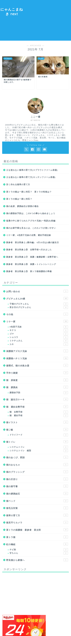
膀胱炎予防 (39, 392)
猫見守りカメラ (37, 522)
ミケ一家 (37, 321)
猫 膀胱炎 (37, 387)
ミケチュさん (39, 340)
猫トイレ (37, 441)
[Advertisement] (47, 20)
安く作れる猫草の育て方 (18, 184)
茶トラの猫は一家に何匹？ (19, 199)
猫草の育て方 (37, 515)
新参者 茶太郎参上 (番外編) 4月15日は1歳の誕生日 (32, 242)
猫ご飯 (37, 429)
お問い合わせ (37, 291)
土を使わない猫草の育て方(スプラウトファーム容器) (32, 170)
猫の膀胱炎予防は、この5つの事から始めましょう (30, 213)
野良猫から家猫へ (37, 559)
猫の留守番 (37, 486)
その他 (37, 314)
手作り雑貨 (37, 372)
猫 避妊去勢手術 (37, 406)
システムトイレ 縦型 (39, 450)
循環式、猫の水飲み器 (37, 365)
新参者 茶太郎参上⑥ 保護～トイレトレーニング (31, 264)
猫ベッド (37, 500)
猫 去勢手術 (39, 412)
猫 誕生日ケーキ (37, 399)
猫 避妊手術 (39, 415)
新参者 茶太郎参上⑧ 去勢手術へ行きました (29, 250)
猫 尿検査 (37, 380)
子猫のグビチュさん (39, 304)
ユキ (39, 344)
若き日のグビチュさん (39, 307)
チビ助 (39, 549)
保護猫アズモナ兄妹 (37, 350)
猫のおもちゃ (37, 464)
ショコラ (39, 337)
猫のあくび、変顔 (37, 457)
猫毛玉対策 (37, 507)
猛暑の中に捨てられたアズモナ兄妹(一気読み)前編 (30, 221)
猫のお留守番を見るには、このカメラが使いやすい (31, 228)
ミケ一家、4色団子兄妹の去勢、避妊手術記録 (28, 235)
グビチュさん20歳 (37, 298)
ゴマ (39, 333)
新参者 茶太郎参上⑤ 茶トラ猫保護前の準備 (29, 271)
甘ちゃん (39, 553)
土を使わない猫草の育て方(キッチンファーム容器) (30, 177)
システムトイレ (39, 447)
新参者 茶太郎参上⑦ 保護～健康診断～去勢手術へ (32, 257)
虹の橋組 (37, 544)
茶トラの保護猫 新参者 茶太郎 (37, 529)
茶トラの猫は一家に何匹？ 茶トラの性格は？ (29, 192)
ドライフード (39, 434)
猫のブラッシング (37, 471)
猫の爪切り (37, 479)
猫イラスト (37, 422)
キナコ (39, 330)
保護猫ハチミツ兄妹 (37, 358)
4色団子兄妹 (39, 326)
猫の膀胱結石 (37, 493)
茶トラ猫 (37, 537)
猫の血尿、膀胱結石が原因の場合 (22, 206)
